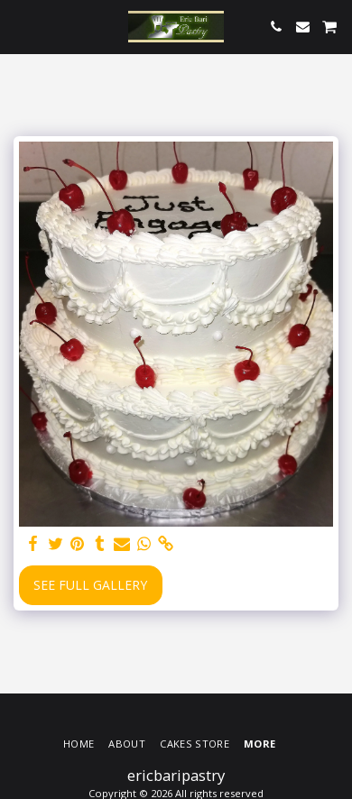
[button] (20, 25)
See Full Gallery (90, 584)
